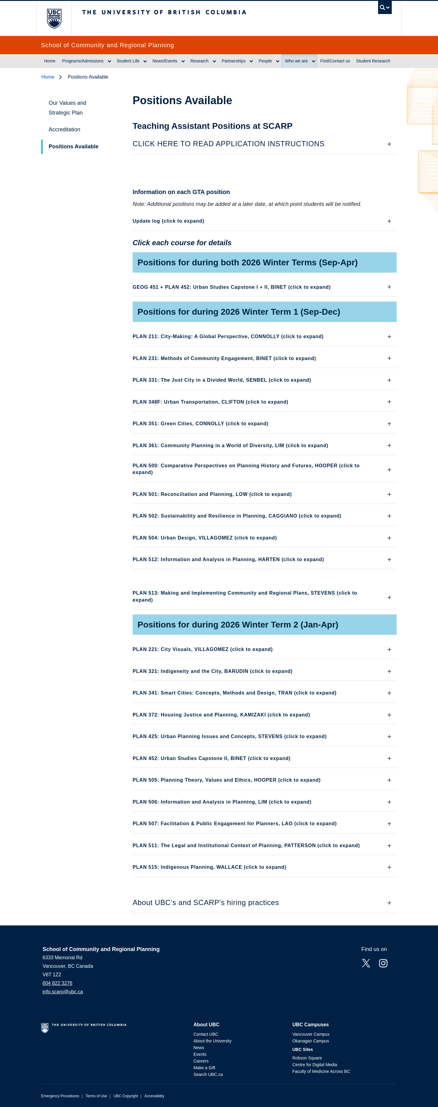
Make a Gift (204, 1067)
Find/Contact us (335, 60)
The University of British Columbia (53, 18)
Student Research (373, 60)
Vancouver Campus (310, 1034)
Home (49, 60)
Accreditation (64, 129)
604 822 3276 (57, 983)
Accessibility (154, 1096)
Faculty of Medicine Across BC (321, 1071)
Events (200, 1054)
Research (199, 60)
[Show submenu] (109, 61)
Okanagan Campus (310, 1040)
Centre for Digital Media (314, 1064)
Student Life (128, 60)
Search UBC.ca (208, 1074)
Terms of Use (96, 1096)
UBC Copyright (125, 1096)
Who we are (296, 60)
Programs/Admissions (82, 60)
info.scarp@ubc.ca (63, 991)
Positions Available (74, 146)
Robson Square (307, 1058)
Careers (201, 1061)
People (265, 60)
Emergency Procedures (60, 1096)
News (198, 1047)
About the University (212, 1040)
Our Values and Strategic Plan (67, 108)
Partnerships (234, 60)
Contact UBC (205, 1034)
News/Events (164, 60)
